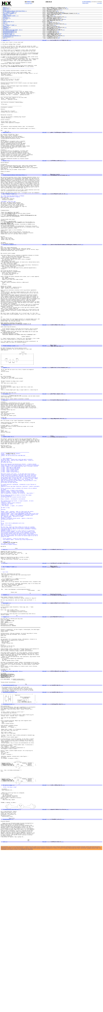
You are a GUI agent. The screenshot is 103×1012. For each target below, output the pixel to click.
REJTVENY (77, 1009)
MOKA (29, 2)
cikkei (66, 7)
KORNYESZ (4, 1009)
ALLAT (10, 1008)
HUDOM (78, 1008)
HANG (54, 1008)
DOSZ (30, 1008)
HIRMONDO (69, 1008)
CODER (26, 1008)
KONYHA (94, 1008)
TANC (97, 1009)
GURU (50, 1008)
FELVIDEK (34, 1008)
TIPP (100, 1009)
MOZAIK (39, 1009)
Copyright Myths (28, 3)
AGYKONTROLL (5, 1008)
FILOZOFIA (42, 1008)
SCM (81, 1009)
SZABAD (89, 1009)
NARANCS (43, 1009)
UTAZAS (11, 1010)
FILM (38, 1008)
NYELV (55, 1009)
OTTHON (60, 1009)
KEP (90, 1008)
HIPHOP (58, 1008)
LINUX (18, 1009)
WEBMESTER (24, 1010)
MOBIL (31, 1009)
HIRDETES (63, 1008)
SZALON (93, 1009)
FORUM (47, 1008)
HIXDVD (74, 1008)
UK (8, 1010)
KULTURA (14, 1009)
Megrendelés (85, 3)
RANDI (72, 1009)
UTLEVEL (15, 1010)
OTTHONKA (65, 1009)
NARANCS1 (49, 1009)
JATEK (87, 1008)
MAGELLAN (23, 1009)
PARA (69, 1009)
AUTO (13, 1008)
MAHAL (28, 1009)
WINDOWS (30, 1010)
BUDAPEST (21, 1008)
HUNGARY (83, 1008)
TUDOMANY (4, 1010)
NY (53, 1009)
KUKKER (9, 1009)
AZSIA (16, 1008)
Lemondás (99, 3)
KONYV (98, 1008)
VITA (19, 1010)
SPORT (85, 1009)
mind (8, 7)
